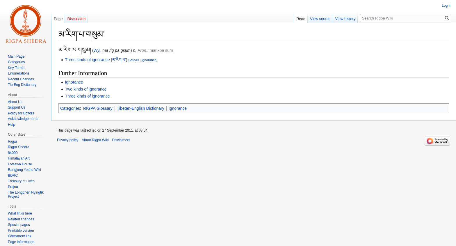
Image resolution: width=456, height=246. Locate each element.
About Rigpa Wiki (95, 140)
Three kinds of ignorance (87, 59)
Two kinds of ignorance (85, 89)
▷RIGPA (134, 60)
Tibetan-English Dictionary (140, 108)
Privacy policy (67, 140)
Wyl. (97, 50)
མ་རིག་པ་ (119, 59)
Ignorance (148, 60)
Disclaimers (121, 140)
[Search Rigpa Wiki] (405, 18)
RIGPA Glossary (98, 108)
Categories (70, 108)
